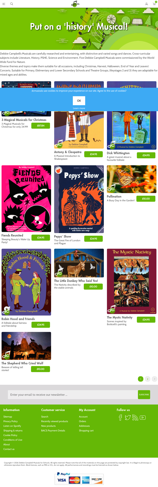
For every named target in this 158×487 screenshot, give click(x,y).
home (75, 4)
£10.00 (146, 198)
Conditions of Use (12, 439)
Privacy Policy (10, 421)
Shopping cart (86, 430)
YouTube (143, 419)
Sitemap (7, 416)
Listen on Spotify (12, 425)
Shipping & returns (13, 430)
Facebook (120, 419)
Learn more (79, 110)
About (6, 444)
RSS (135, 419)
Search (44, 416)
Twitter (128, 419)
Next (154, 379)
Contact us (9, 449)
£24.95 (93, 154)
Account (83, 416)
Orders (82, 421)
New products (48, 425)
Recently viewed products (54, 421)
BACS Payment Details (53, 430)
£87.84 (40, 125)
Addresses (84, 425)
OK (79, 103)
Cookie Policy (10, 435)
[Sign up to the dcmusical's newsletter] (79, 394)
